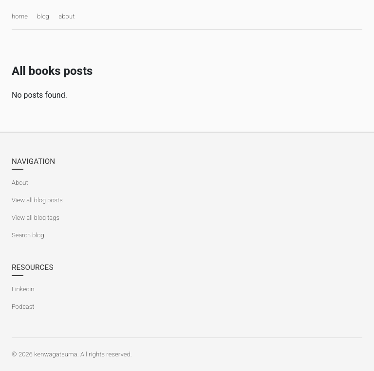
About (20, 182)
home (20, 16)
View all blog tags (35, 217)
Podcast (23, 306)
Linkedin (23, 289)
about (66, 16)
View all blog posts (37, 200)
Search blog (28, 235)
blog (43, 16)
